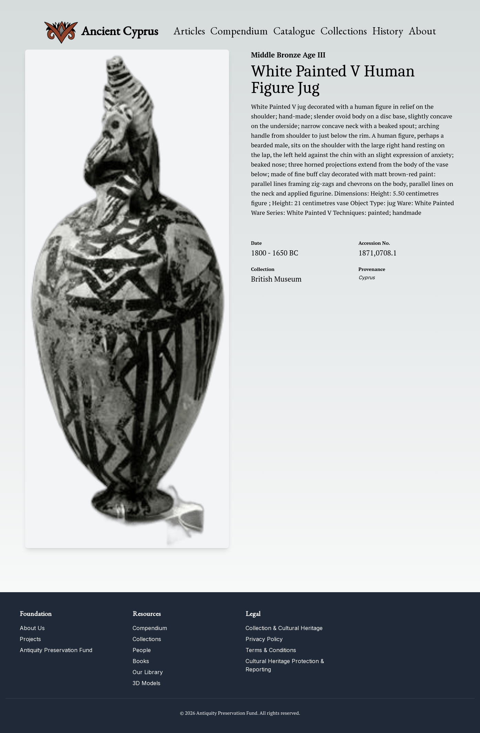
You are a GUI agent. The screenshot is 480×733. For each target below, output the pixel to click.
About (422, 31)
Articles (189, 31)
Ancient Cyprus (119, 31)
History (387, 31)
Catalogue (294, 31)
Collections (344, 31)
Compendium (239, 31)
